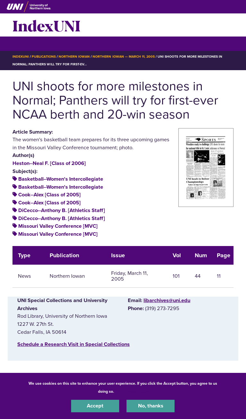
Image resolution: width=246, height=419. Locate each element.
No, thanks (150, 406)
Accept (95, 406)
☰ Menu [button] (23, 43)
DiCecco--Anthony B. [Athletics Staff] (61, 210)
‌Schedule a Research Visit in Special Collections (73, 344)
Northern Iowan (74, 56)
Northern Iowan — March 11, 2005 (124, 56)
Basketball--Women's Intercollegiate (60, 179)
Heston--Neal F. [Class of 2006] (49, 163)
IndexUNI (46, 25)
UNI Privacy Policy (132, 391)
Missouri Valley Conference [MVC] (58, 226)
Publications (43, 56)
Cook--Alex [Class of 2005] (49, 195)
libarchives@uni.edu (167, 300)
